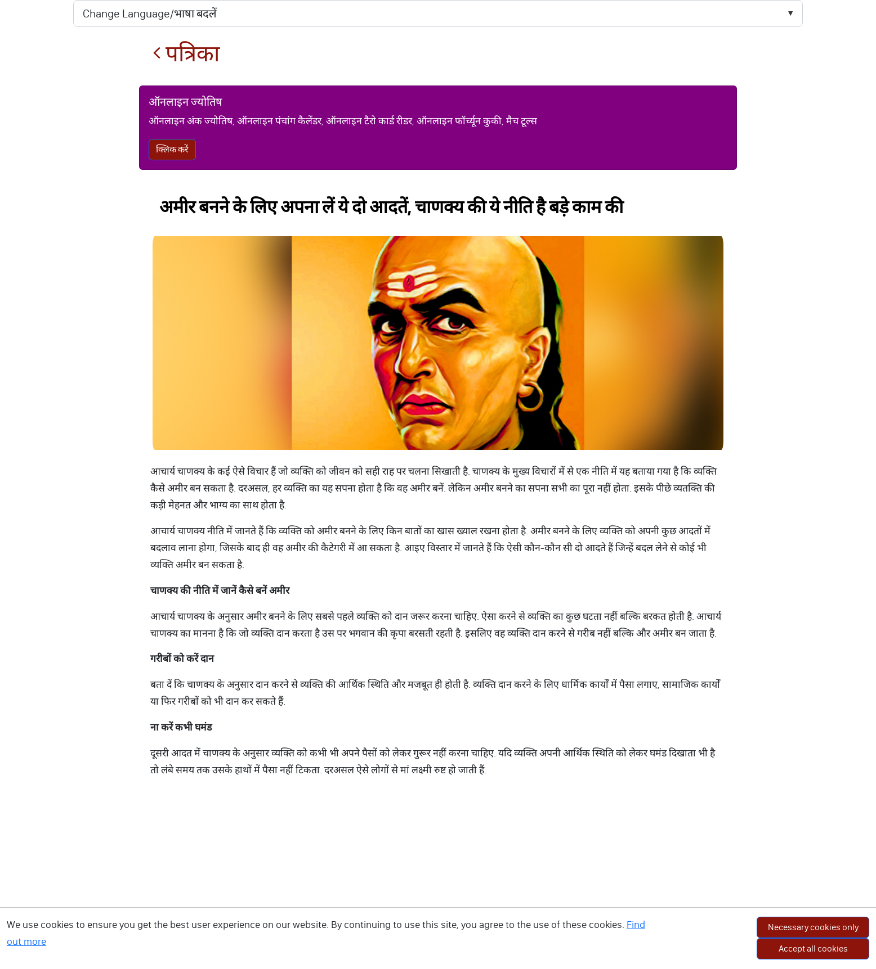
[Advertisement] (438, 884)
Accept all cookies (813, 948)
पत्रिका (186, 53)
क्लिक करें (172, 149)
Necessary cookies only (813, 927)
